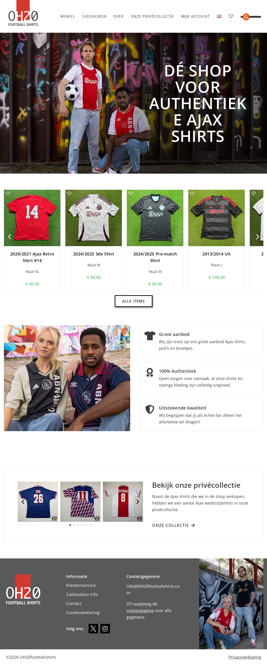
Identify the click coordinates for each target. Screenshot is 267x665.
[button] (251, 17)
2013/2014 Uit (216, 254)
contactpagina (140, 610)
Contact (73, 603)
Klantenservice (81, 585)
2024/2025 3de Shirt (93, 254)
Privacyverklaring (245, 657)
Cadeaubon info (82, 594)
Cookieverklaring (82, 612)
